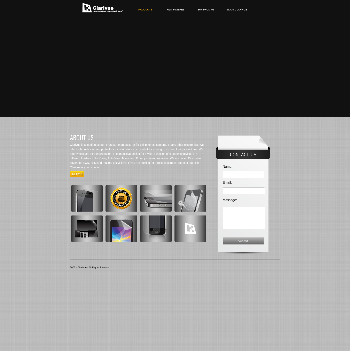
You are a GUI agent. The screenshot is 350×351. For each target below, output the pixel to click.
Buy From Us (206, 9)
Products (145, 9)
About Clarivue (236, 9)
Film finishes (175, 9)
